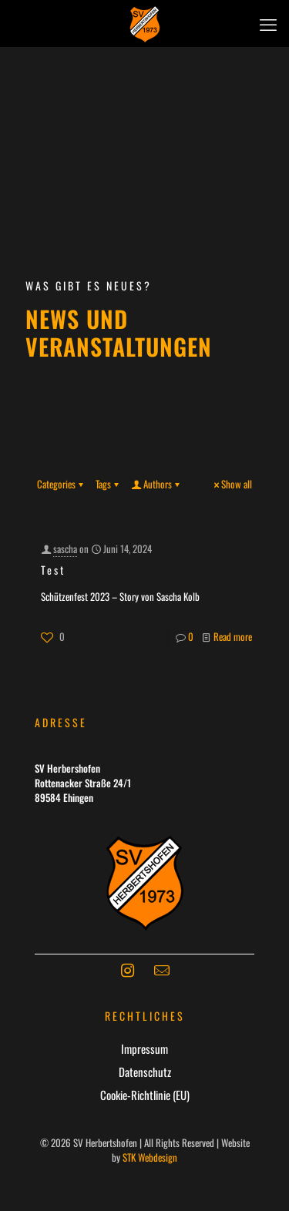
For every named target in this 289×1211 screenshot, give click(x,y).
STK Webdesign (150, 1157)
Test (53, 570)
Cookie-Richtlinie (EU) (145, 1094)
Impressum (144, 1048)
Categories (61, 483)
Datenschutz (145, 1071)
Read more (232, 636)
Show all (231, 483)
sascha (65, 548)
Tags (108, 483)
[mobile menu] (268, 23)
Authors (156, 483)
